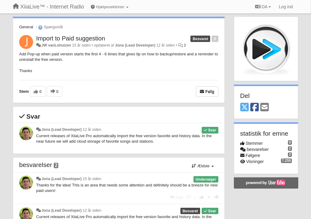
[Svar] (176, 197)
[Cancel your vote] (208, 197)
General (26, 27)
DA (263, 6)
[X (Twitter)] (244, 107)
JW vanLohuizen (56, 45)
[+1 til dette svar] (201, 197)
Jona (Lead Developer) (135, 45)
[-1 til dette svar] (216, 197)
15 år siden (92, 179)
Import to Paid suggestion (70, 38)
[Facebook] (254, 107)
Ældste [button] (203, 166)
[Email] (264, 107)
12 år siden (92, 129)
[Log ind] (285, 7)
